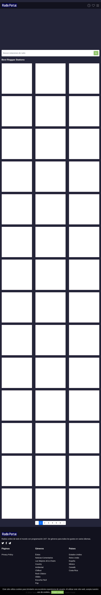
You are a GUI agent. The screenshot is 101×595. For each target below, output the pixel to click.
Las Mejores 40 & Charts (45, 561)
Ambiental (39, 567)
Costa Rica (73, 570)
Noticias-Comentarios (44, 558)
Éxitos (37, 555)
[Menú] (97, 5)
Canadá (72, 567)
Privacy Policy (7, 555)
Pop (37, 583)
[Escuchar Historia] (88, 5)
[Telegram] (10, 542)
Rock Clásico (40, 574)
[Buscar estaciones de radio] (48, 53)
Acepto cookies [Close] (57, 592)
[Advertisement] (50, 29)
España (72, 561)
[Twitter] (3, 542)
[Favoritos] (92, 5)
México (72, 564)
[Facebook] (7, 542)
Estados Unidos (75, 555)
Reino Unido (74, 558)
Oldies (38, 577)
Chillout (38, 570)
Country (38, 564)
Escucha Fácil (41, 580)
